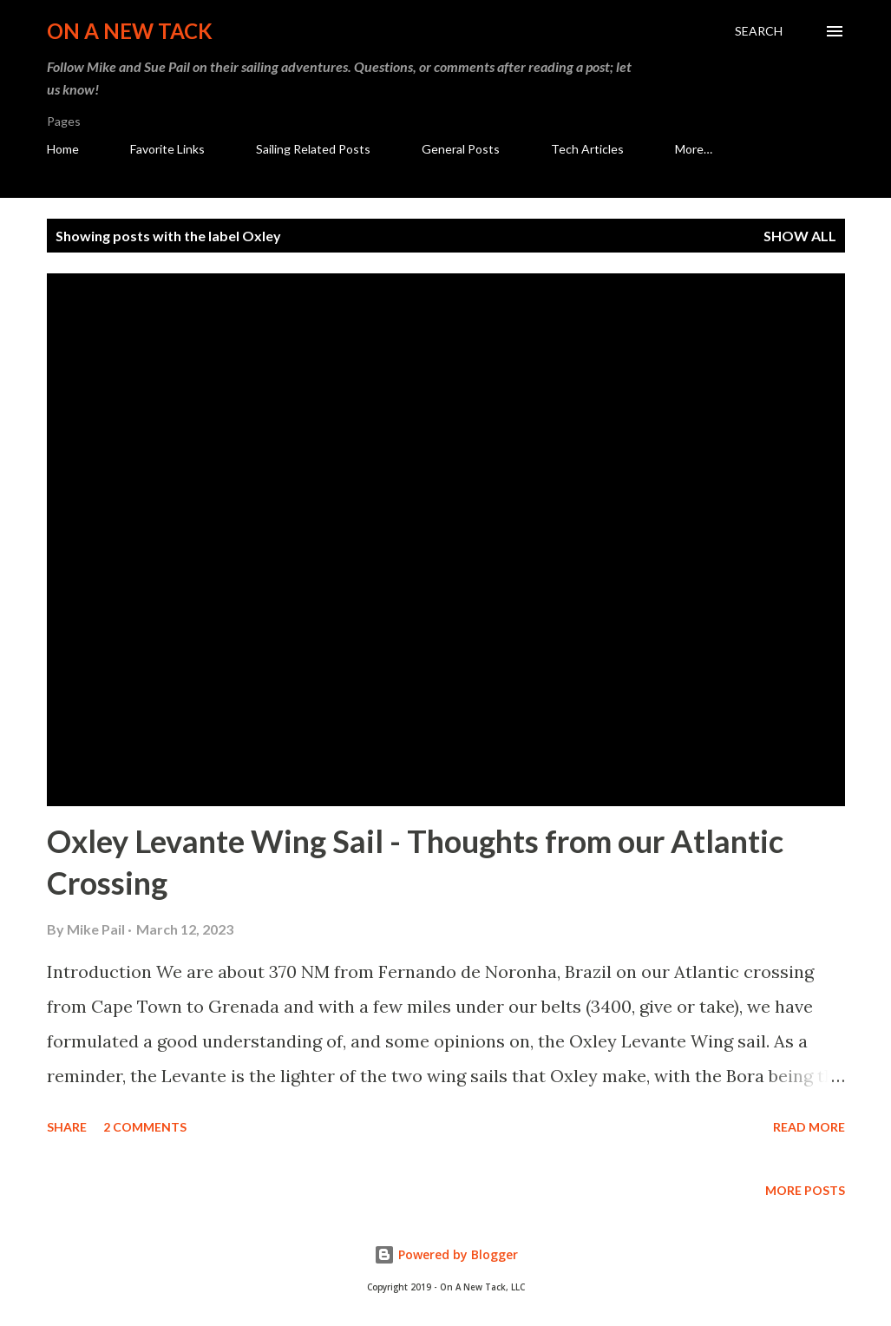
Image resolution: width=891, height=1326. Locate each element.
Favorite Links (167, 148)
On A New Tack (130, 30)
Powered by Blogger (446, 1254)
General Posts (461, 148)
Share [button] (67, 1126)
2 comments (145, 1126)
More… (693, 148)
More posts (805, 1190)
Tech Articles (587, 148)
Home (63, 148)
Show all (799, 235)
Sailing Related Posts (313, 148)
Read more (809, 1126)
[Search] (759, 31)
